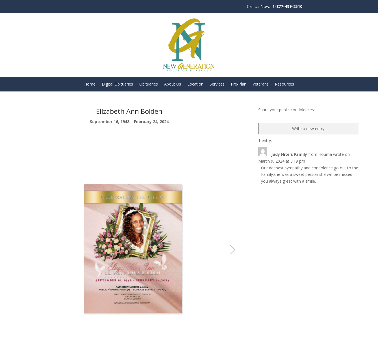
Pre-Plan (238, 84)
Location (195, 84)
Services (217, 84)
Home (89, 84)
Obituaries (148, 84)
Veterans (261, 84)
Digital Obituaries (117, 84)
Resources (284, 84)
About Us (172, 84)
